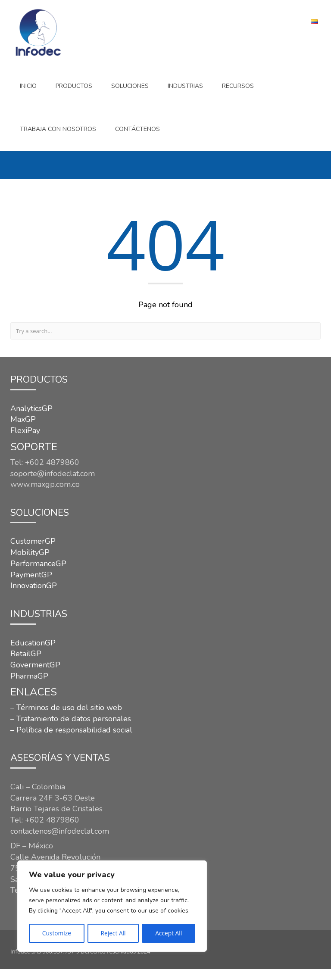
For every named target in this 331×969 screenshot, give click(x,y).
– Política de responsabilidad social (71, 730)
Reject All (113, 933)
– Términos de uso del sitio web (66, 707)
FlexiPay (25, 430)
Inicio (28, 86)
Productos (74, 86)
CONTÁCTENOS (137, 129)
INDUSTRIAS (185, 86)
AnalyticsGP (31, 408)
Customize (56, 933)
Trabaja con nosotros (58, 129)
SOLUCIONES (130, 86)
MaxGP (23, 419)
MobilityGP (30, 552)
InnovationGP (33, 585)
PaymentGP (31, 575)
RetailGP (25, 653)
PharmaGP (29, 676)
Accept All (168, 933)
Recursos (238, 86)
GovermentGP (35, 665)
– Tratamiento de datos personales (70, 719)
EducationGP (33, 643)
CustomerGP (33, 541)
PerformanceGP (38, 563)
